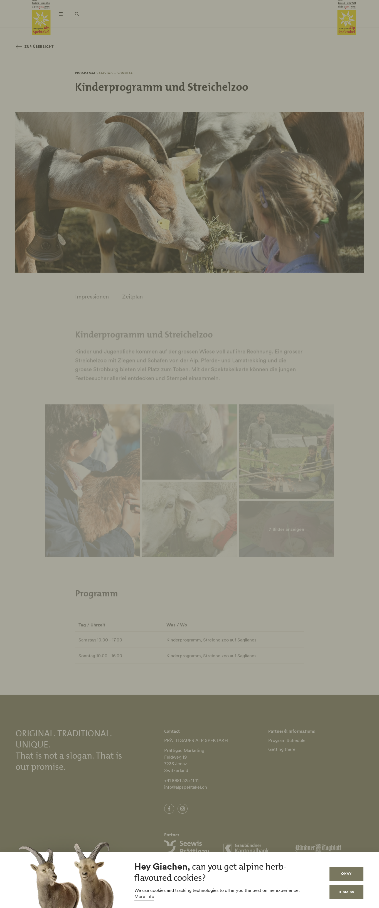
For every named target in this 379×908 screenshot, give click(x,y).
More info (144, 896)
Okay (346, 874)
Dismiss (346, 892)
